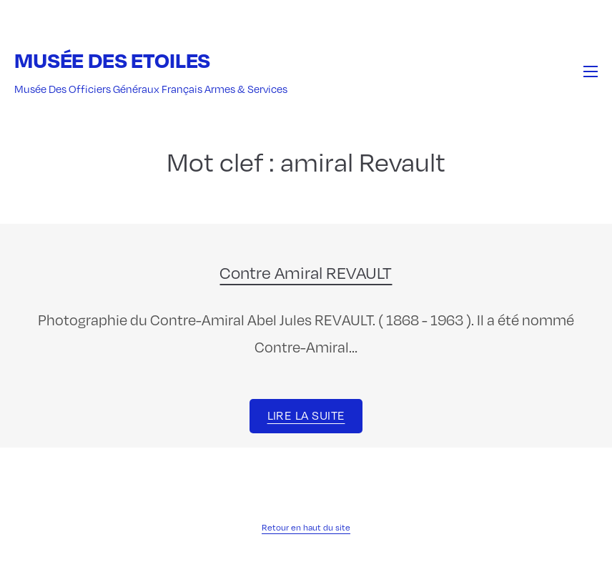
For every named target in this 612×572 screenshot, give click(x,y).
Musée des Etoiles (112, 59)
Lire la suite (306, 415)
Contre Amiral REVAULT (305, 271)
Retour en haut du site (306, 527)
